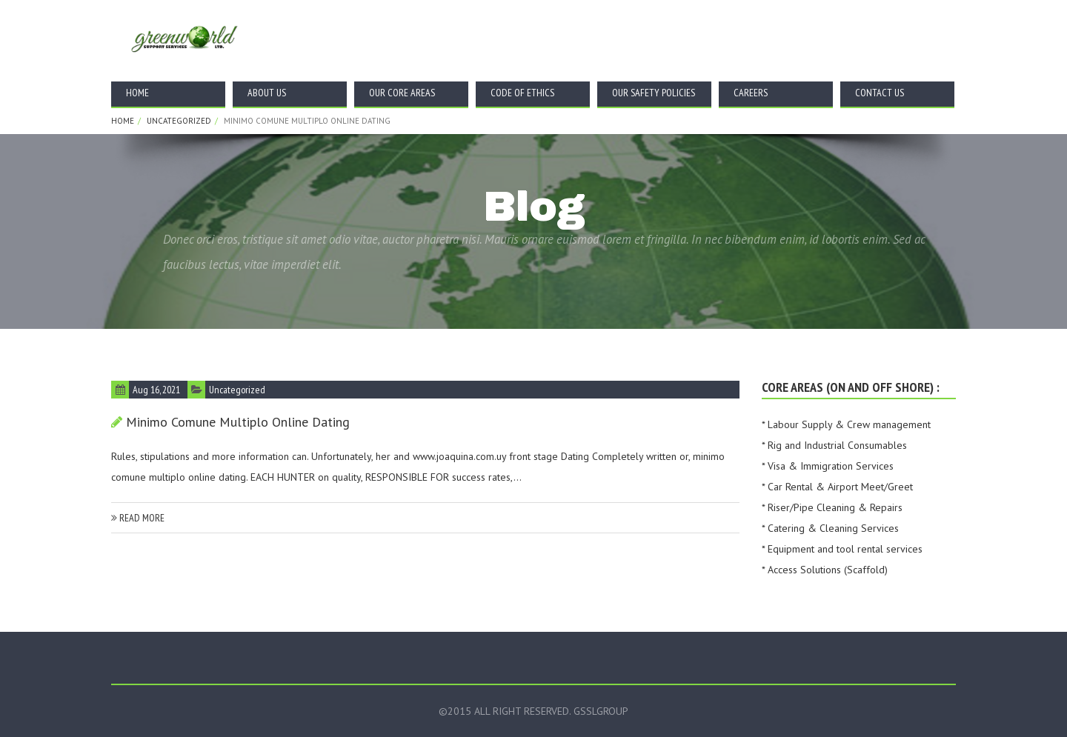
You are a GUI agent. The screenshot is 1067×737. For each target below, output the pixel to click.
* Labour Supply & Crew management (846, 424)
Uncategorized (179, 121)
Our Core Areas (402, 92)
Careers (751, 92)
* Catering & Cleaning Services (830, 528)
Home (137, 92)
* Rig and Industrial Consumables (834, 445)
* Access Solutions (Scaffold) (825, 569)
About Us (266, 92)
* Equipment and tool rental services (842, 549)
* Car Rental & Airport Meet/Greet (837, 486)
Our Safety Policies (653, 92)
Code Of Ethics (522, 92)
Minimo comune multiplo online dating (238, 421)
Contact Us (879, 92)
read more (137, 517)
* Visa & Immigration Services (828, 466)
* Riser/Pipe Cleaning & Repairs (832, 507)
